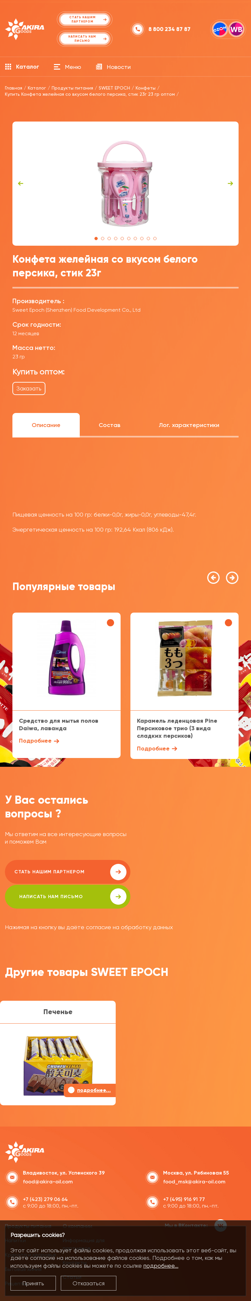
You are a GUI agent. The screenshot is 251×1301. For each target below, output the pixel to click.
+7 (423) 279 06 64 (45, 1174)
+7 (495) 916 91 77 (184, 1174)
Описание (46, 425)
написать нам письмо (187, 872)
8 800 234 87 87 (169, 29)
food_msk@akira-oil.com (194, 1157)
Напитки (15, 1216)
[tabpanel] (125, 183)
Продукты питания (28, 1201)
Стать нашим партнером (63, 872)
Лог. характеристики (189, 425)
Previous (20, 184)
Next (230, 184)
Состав (109, 425)
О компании (77, 1201)
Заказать (29, 388)
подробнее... (160, 1265)
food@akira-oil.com (48, 1157)
